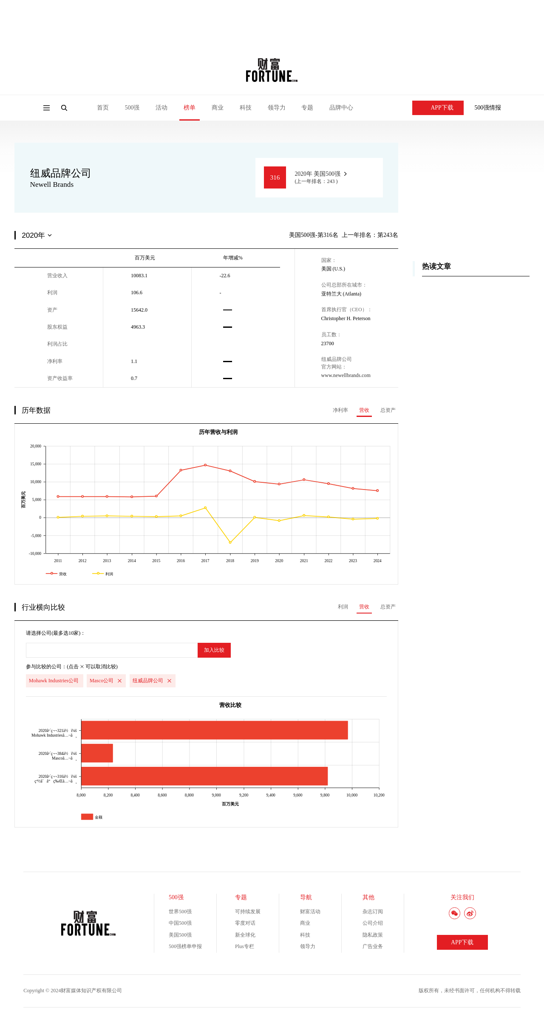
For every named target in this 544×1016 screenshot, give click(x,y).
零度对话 (245, 923)
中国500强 (180, 923)
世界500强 (180, 912)
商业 (218, 107)
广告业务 (373, 946)
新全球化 (245, 935)
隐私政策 (373, 935)
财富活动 (310, 912)
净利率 (340, 410)
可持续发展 (248, 912)
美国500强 (180, 935)
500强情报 (488, 107)
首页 (103, 107)
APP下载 (438, 107)
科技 (246, 107)
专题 (307, 107)
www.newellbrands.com (346, 375)
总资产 (388, 410)
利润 (343, 607)
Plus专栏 (244, 946)
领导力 (277, 107)
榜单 (190, 107)
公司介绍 (373, 923)
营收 (364, 410)
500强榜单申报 (185, 946)
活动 (161, 107)
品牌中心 (341, 107)
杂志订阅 (373, 912)
